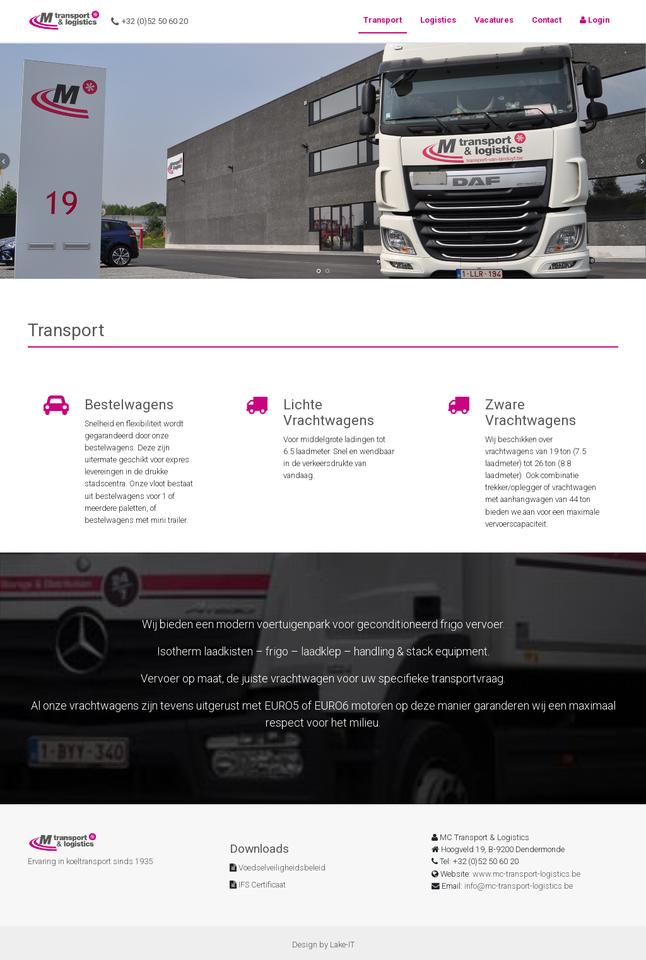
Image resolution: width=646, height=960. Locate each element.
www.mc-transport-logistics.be (526, 874)
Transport (382, 20)
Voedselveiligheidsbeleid (281, 867)
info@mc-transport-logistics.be (518, 886)
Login (594, 20)
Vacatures (494, 20)
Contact (546, 20)
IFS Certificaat (261, 884)
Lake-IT (342, 944)
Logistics (438, 20)
